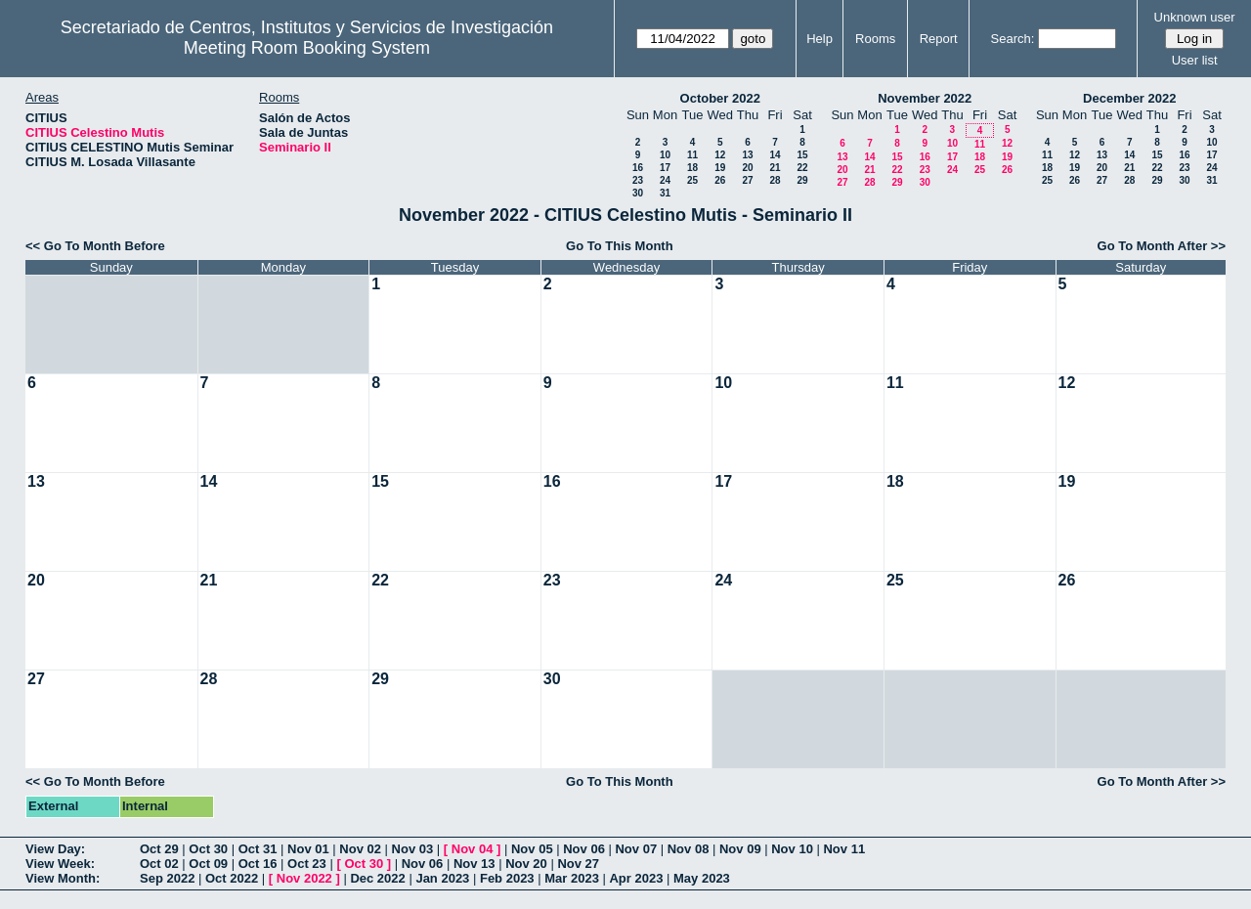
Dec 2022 (377, 878)
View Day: (55, 849)
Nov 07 (636, 849)
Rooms (875, 38)
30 (637, 193)
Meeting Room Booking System (307, 48)
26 (719, 180)
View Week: (60, 863)
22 (802, 167)
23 (637, 180)
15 (802, 155)
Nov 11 (844, 849)
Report (939, 38)
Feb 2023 (507, 878)
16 (637, 167)
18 (692, 167)
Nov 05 (532, 849)
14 (774, 155)
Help (819, 38)
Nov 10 (792, 849)
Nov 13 (474, 863)
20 (747, 167)
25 (692, 180)
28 (774, 180)
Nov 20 (526, 863)
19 (719, 167)
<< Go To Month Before (95, 245)
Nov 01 (308, 849)
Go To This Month (619, 245)
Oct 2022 (231, 878)
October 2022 (720, 98)
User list (1195, 60)
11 (692, 155)
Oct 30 (208, 849)
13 (747, 155)
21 (774, 167)
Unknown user (1194, 17)
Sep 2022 (167, 878)
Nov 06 (584, 849)
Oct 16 (258, 863)
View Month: (62, 878)
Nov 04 (473, 849)
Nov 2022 (304, 878)
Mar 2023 (571, 878)
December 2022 (1129, 98)
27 (747, 180)
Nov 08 (689, 849)
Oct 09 (208, 863)
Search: (1013, 38)
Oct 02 (159, 863)
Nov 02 (360, 849)
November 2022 (924, 98)
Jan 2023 (442, 878)
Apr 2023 (636, 878)
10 (665, 155)
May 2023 (701, 878)
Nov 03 (413, 849)
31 (665, 193)
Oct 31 (258, 849)
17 (665, 167)
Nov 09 (740, 849)
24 (665, 180)
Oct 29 (159, 849)
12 (719, 155)
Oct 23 (306, 863)
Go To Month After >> (1162, 245)
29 (802, 180)
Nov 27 (578, 863)
